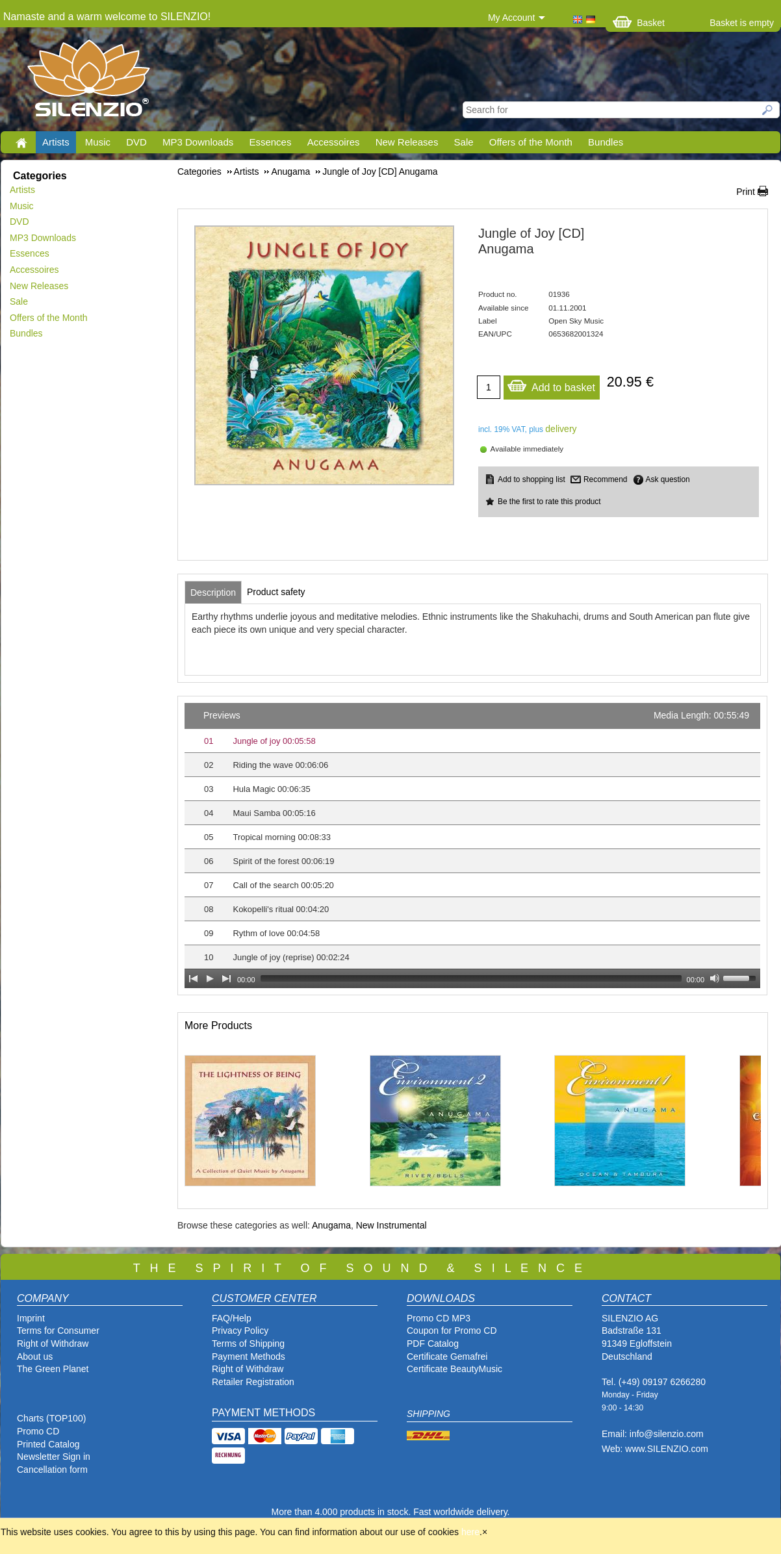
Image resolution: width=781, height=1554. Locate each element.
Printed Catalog (48, 1444)
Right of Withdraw (52, 1343)
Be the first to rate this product (549, 501)
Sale (464, 141)
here (470, 1532)
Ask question (668, 479)
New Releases (407, 141)
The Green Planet (53, 1369)
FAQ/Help (231, 1318)
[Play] (210, 978)
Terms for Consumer (58, 1330)
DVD (136, 141)
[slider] (471, 978)
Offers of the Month (530, 141)
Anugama (331, 1225)
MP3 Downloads (197, 141)
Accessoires (333, 141)
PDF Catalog (433, 1343)
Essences (270, 141)
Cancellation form (53, 1469)
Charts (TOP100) (51, 1418)
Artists (56, 141)
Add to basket (551, 384)
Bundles (605, 141)
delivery (560, 429)
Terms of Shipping (248, 1343)
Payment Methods (248, 1356)
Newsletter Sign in (53, 1456)
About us (35, 1356)
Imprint (31, 1318)
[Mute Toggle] (715, 978)
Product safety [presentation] (276, 592)
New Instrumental (391, 1225)
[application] (472, 845)
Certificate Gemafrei (447, 1356)
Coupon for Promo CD (452, 1330)
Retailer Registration (253, 1382)
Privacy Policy (240, 1330)
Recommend (605, 479)
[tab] (213, 592)
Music (97, 141)
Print (745, 191)
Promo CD (38, 1431)
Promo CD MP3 (438, 1318)
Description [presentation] (213, 592)
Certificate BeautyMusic (454, 1369)
